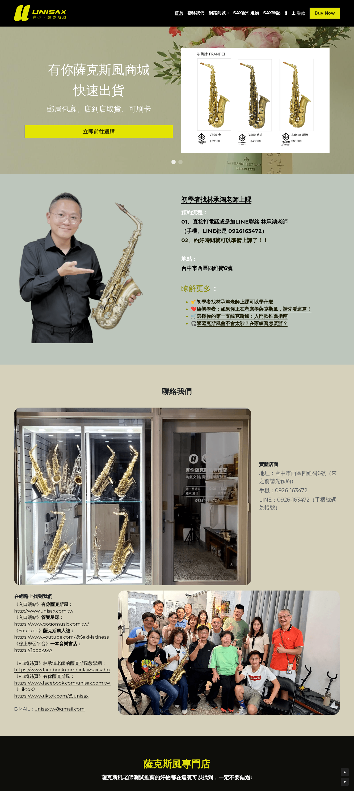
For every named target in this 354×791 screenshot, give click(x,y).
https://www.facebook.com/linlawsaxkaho (62, 582)
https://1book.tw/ (101, 563)
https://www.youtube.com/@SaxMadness (122, 556)
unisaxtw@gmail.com (60, 609)
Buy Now (325, 13)
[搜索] (286, 13)
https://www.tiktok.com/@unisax (74, 595)
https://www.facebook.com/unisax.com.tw (123, 589)
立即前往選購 (98, 130)
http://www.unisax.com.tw (102, 543)
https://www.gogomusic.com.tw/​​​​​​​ (101, 550)
